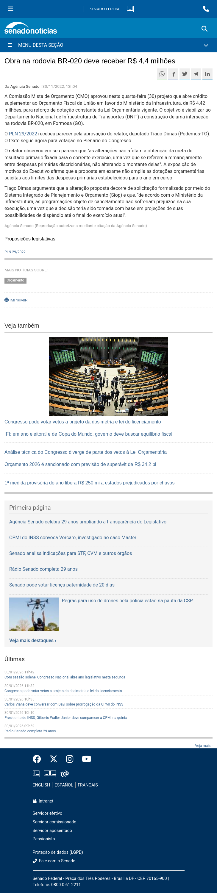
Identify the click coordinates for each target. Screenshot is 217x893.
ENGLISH (41, 785)
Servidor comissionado (55, 822)
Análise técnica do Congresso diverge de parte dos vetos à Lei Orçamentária (85, 452)
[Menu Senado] (10, 9)
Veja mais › (204, 746)
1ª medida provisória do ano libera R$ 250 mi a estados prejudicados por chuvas (89, 482)
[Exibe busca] (204, 29)
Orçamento (15, 280)
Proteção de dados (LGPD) (58, 852)
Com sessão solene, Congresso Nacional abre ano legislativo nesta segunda (64, 677)
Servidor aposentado (52, 830)
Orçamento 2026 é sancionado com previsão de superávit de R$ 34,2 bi (80, 464)
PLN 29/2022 (23, 134)
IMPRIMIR (15, 300)
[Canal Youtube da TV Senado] (84, 759)
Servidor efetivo (48, 813)
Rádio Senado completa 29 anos (30, 731)
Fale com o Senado (54, 861)
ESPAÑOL (64, 785)
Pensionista (44, 839)
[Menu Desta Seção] (108, 45)
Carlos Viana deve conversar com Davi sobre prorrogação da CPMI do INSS (63, 704)
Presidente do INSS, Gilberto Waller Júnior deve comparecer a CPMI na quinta (65, 718)
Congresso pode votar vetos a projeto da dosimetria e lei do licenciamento (82, 421)
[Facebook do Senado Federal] (39, 759)
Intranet (43, 801)
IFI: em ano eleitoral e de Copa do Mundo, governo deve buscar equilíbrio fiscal (88, 434)
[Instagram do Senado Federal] (70, 759)
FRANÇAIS (88, 785)
